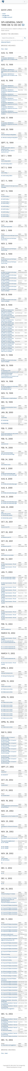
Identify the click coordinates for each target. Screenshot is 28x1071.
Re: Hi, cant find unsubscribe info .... (8, 642)
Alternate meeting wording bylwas (8, 134)
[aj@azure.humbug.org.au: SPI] (7, 940)
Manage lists (5, 15)
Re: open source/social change (7, 454)
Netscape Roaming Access (6, 673)
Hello (2, 512)
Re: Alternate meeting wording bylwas (9, 137)
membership (4, 417)
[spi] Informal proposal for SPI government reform (7, 900)
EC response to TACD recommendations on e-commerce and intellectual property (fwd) (9, 372)
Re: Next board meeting (6, 960)
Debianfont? (3, 772)
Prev (2, 49)
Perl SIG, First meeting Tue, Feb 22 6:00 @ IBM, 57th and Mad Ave (9, 434)
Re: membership (4, 420)
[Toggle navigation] (24, 1)
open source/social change (7, 453)
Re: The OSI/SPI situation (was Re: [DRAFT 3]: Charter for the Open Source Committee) (7, 324)
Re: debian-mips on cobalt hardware (9, 398)
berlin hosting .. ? (4, 172)
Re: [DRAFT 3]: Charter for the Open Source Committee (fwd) (7, 342)
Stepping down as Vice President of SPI (9, 816)
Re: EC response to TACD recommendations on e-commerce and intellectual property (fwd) (9, 376)
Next (6, 49)
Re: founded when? (5, 795)
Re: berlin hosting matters (6, 163)
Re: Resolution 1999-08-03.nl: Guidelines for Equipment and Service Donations (9, 87)
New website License (5, 464)
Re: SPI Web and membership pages (9, 475)
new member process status (7, 555)
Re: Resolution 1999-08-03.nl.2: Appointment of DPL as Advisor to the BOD (9, 59)
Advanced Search (5, 42)
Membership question (6, 513)
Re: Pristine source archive (6, 689)
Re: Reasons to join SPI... (6, 537)
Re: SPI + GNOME (4, 842)
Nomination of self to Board (7, 934)
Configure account (7, 17)
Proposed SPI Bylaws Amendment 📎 (9, 902)
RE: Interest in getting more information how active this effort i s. (9, 387)
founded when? (4, 785)
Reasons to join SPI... (5, 527)
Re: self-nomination (5, 860)
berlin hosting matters (6, 161)
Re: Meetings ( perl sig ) (6, 389)
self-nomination (4, 858)
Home (4, 13)
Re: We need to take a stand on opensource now (8, 148)
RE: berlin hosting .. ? (5, 215)
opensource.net (4, 444)
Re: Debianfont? (4, 774)
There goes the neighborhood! (7, 841)
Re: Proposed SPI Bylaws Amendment (9, 905)
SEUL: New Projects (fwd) (6, 226)
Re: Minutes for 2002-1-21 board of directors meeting (8, 741)
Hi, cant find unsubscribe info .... (8, 641)
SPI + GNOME (4, 836)
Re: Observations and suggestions (8, 1045)
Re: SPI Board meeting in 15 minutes (9, 898)
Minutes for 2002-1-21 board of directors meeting (8, 738)
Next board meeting (5, 954)
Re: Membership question (6, 515)
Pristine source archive (6, 686)
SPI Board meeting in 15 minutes (8, 894)
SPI (1, 863)
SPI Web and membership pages (8, 473)
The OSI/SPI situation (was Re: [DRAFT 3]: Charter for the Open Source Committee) (8, 317)
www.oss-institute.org (6, 629)
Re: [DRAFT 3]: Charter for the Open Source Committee (8, 273)
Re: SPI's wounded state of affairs (8, 577)
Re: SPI (2, 873)
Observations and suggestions (7, 1008)
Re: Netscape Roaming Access (7, 676)
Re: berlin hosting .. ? (5, 196)
